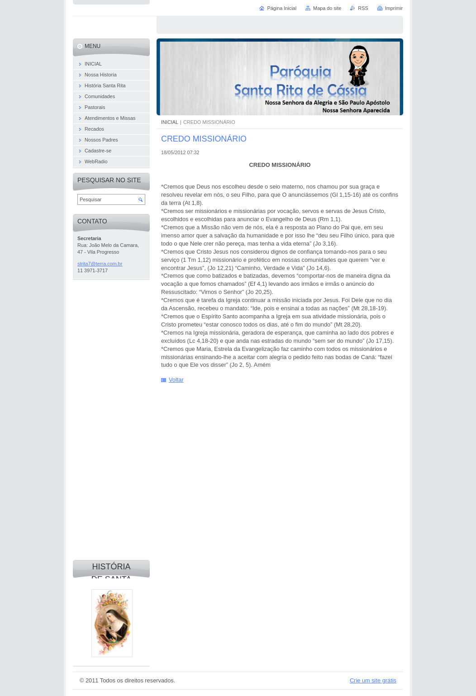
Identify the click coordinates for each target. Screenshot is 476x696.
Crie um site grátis (373, 680)
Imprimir (394, 8)
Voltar (176, 379)
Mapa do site (327, 8)
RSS (363, 8)
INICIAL (169, 122)
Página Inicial (281, 8)
